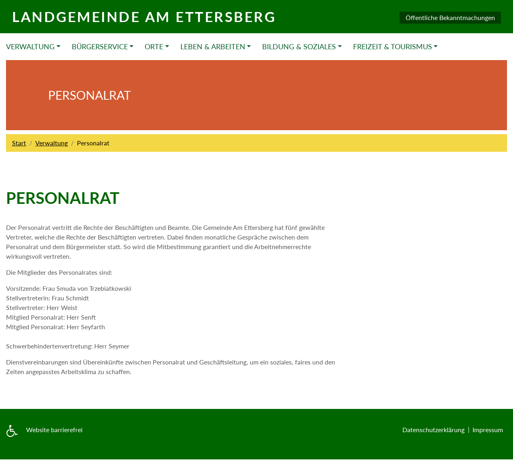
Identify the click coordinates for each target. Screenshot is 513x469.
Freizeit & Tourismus (392, 46)
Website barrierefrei (54, 429)
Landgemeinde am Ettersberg (144, 16)
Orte (154, 46)
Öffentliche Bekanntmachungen (450, 17)
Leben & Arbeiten (212, 46)
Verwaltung (30, 46)
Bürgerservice (100, 46)
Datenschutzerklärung (433, 429)
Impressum (488, 429)
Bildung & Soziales (299, 46)
